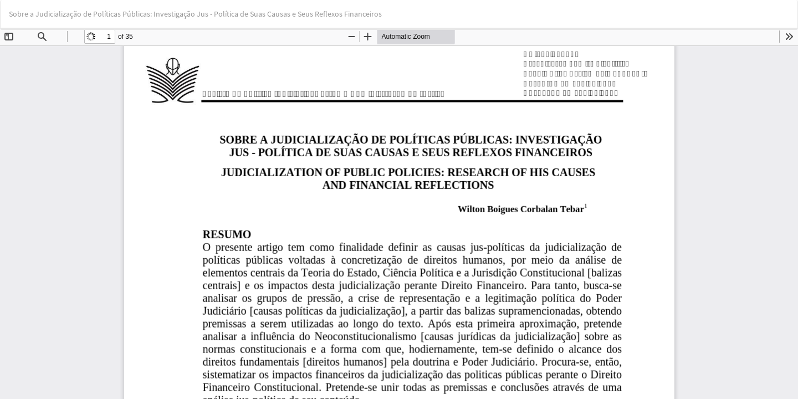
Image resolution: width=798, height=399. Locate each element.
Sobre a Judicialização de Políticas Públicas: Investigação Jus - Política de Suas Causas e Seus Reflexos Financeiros (195, 14)
